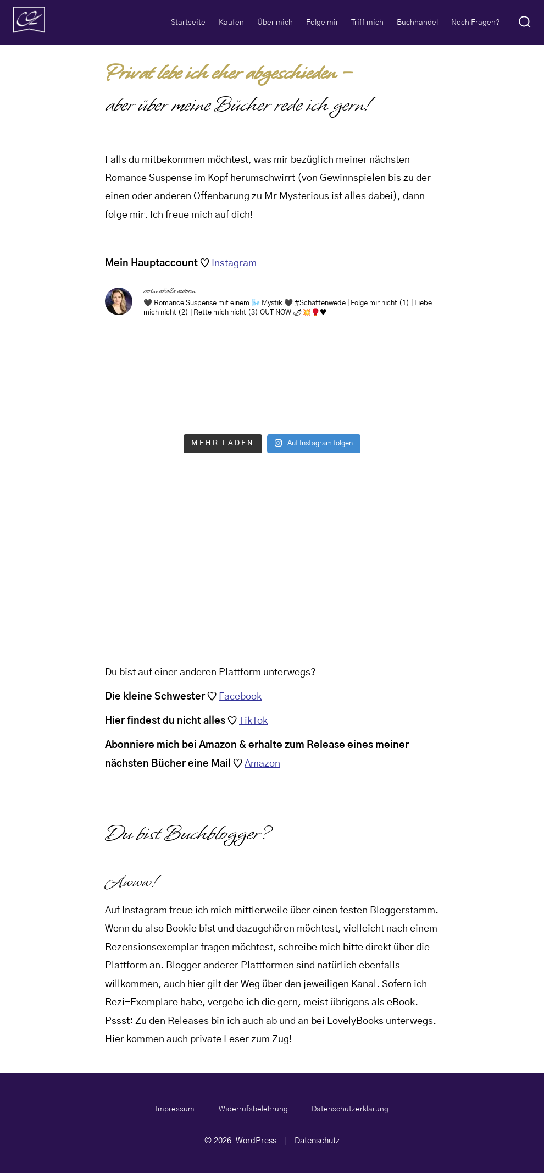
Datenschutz (317, 1141)
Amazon (262, 764)
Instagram (234, 263)
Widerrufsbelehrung (253, 1109)
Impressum (175, 1109)
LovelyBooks (355, 1021)
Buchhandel (417, 22)
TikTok (253, 721)
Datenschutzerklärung (350, 1109)
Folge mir (322, 22)
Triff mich (367, 22)
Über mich (275, 22)
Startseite (188, 22)
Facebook (240, 697)
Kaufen (231, 22)
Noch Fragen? (475, 22)
